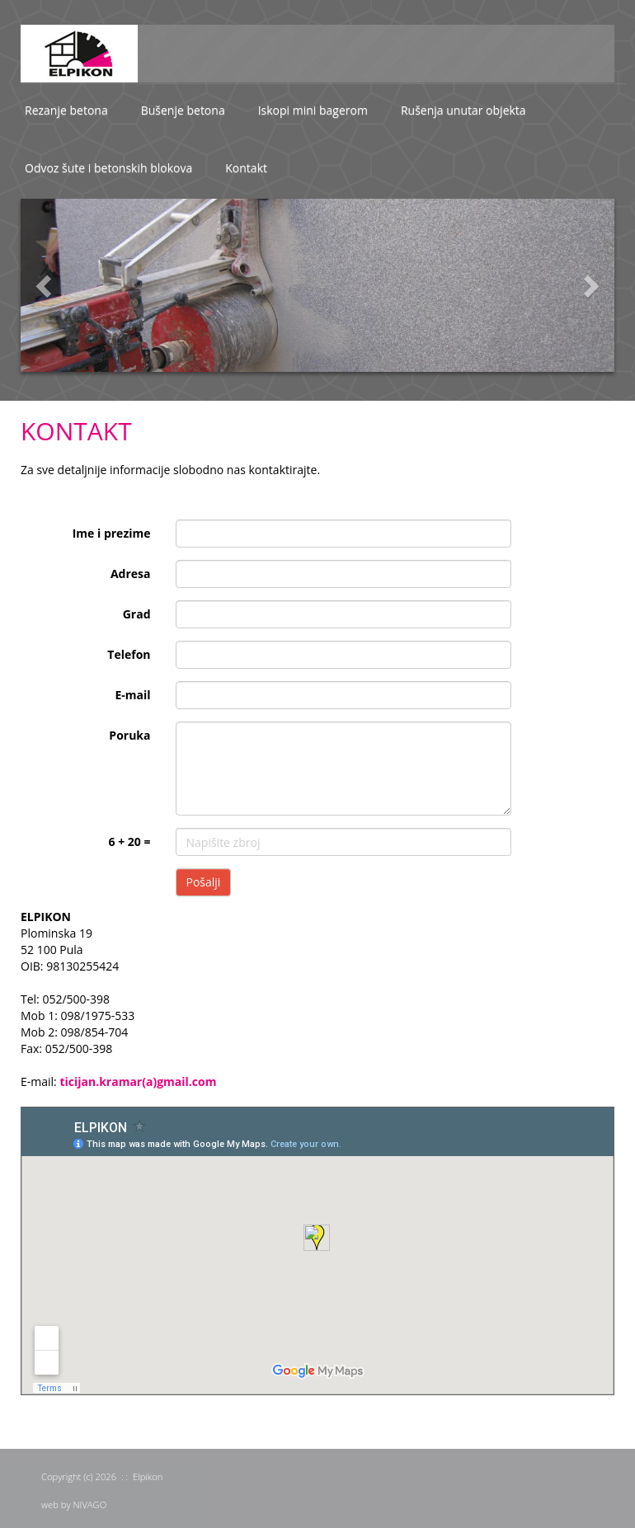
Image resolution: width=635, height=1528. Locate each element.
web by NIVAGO (73, 1504)
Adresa (131, 573)
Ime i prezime (112, 533)
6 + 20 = (130, 841)
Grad (137, 614)
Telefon (128, 654)
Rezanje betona (66, 110)
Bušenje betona (183, 110)
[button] (33, 285)
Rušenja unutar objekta (463, 110)
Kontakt (246, 168)
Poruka (129, 735)
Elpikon (147, 1476)
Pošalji (203, 882)
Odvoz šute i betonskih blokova (108, 168)
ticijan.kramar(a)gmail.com (137, 1081)
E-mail (132, 695)
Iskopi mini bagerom (313, 110)
